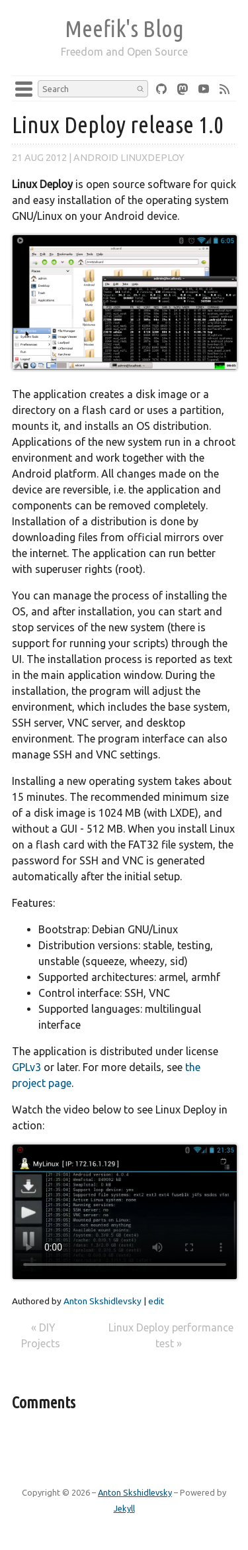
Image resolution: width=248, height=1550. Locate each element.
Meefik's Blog (124, 28)
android (95, 157)
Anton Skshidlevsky (102, 1301)
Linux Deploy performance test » (171, 1335)
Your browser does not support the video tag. (124, 1212)
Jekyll (124, 1508)
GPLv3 (26, 1067)
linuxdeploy (152, 157)
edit (156, 1301)
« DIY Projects (42, 1335)
